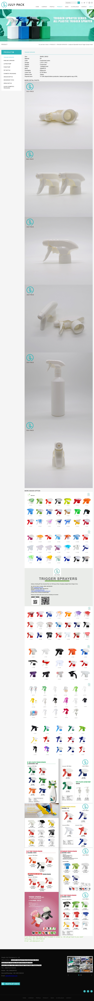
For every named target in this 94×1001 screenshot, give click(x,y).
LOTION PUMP (7, 63)
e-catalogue (75, 6)
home (37, 6)
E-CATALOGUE (60, 998)
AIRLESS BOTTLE (8, 76)
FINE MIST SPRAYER (9, 60)
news (66, 6)
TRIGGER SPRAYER (62, 44)
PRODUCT (52, 44)
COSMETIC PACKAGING (10, 73)
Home (46, 44)
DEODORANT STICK (9, 80)
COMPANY (31, 998)
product (59, 6)
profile (52, 6)
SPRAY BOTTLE (8, 83)
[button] (78, 975)
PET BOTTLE (7, 70)
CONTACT (68, 998)
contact (84, 6)
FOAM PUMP (7, 67)
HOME (24, 998)
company (44, 6)
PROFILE (38, 998)
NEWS (52, 998)
